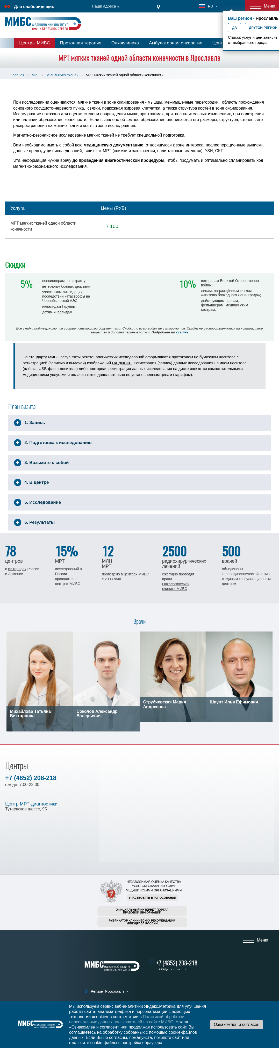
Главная (17, 75)
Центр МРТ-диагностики (31, 804)
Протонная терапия (81, 43)
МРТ (35, 75)
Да (234, 28)
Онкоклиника (125, 43)
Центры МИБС (34, 43)
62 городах (17, 569)
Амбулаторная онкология (175, 43)
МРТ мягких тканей (62, 75)
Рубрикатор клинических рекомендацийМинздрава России (142, 922)
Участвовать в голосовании (152, 897)
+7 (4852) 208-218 (30, 777)
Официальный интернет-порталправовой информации (142, 911)
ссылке (182, 332)
